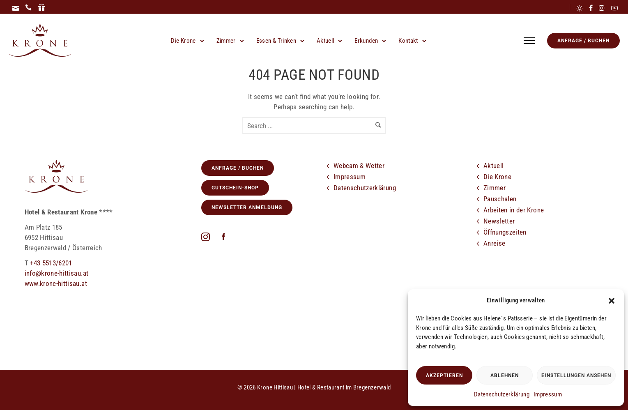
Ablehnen (504, 375)
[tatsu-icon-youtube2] (614, 8)
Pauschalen (500, 199)
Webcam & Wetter (359, 165)
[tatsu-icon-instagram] (602, 8)
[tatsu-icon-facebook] (591, 8)
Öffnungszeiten (505, 232)
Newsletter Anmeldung (247, 207)
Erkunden (366, 40)
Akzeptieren (444, 375)
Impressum (548, 394)
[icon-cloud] (513, 265)
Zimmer (226, 40)
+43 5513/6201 (51, 263)
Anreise (494, 243)
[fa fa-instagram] (207, 237)
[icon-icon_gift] (41, 8)
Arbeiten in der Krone (513, 210)
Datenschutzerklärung (501, 394)
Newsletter (499, 221)
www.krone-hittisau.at (56, 283)
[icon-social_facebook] (223, 237)
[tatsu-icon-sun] (579, 8)
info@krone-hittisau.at (57, 273)
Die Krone (183, 40)
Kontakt (408, 40)
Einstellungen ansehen (576, 375)
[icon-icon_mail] (15, 8)
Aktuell (325, 40)
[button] (611, 301)
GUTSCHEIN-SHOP (235, 188)
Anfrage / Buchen (583, 41)
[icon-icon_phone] (28, 8)
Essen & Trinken (276, 40)
